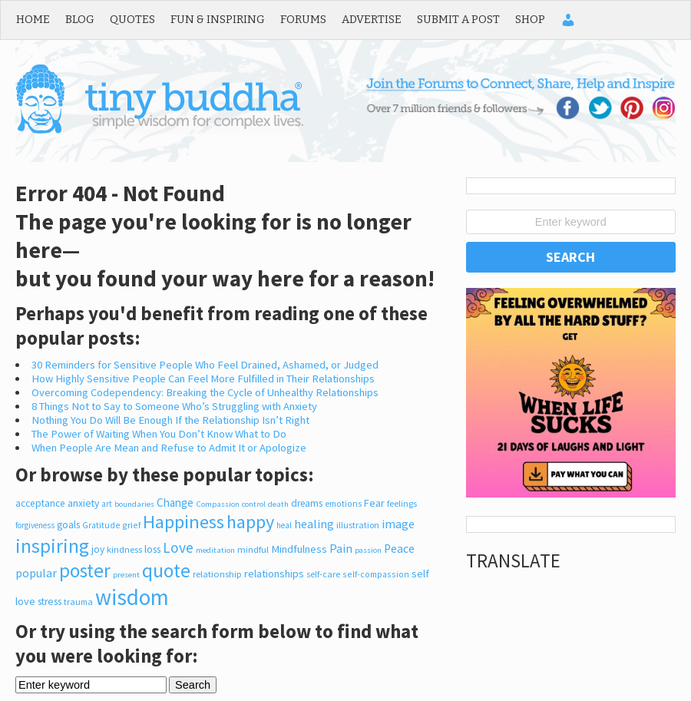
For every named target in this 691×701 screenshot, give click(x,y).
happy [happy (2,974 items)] (250, 522)
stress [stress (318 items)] (49, 601)
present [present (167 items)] (126, 574)
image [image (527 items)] (398, 523)
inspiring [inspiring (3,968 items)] (52, 546)
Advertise (372, 19)
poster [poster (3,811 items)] (85, 570)
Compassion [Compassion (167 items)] (218, 503)
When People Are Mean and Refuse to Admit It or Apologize (168, 448)
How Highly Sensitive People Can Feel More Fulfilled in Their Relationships (203, 378)
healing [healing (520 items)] (314, 523)
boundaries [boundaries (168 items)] (134, 503)
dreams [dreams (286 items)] (306, 503)
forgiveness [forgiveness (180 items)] (35, 525)
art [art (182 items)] (106, 503)
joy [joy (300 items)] (97, 549)
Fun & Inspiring (217, 19)
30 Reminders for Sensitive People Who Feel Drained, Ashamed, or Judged (205, 365)
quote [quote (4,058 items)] (166, 570)
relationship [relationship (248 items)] (217, 574)
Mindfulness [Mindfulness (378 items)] (299, 549)
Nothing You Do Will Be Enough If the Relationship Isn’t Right (170, 420)
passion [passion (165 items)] (368, 550)
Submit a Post (458, 19)
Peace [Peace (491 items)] (399, 548)
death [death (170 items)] (278, 503)
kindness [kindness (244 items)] (124, 549)
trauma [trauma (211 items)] (78, 601)
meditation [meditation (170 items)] (215, 549)
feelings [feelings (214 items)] (402, 503)
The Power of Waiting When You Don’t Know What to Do (158, 434)
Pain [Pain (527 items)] (340, 548)
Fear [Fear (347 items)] (374, 503)
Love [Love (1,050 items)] (178, 547)
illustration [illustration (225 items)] (357, 525)
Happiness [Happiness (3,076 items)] (183, 522)
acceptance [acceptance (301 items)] (40, 503)
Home (33, 19)
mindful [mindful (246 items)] (253, 549)
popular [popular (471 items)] (36, 573)
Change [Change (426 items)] (175, 502)
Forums (303, 19)
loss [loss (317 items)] (152, 549)
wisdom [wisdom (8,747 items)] (132, 597)
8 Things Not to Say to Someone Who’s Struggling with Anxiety (174, 406)
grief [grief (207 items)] (131, 525)
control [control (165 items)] (254, 504)
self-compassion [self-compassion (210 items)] (375, 574)
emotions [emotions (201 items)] (343, 503)
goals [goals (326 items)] (68, 524)
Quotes (132, 19)
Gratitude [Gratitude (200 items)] (101, 525)
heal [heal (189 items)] (284, 525)
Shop (530, 19)
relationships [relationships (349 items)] (274, 573)
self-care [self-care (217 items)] (323, 574)
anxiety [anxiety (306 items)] (83, 503)
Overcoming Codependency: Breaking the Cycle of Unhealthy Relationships (205, 392)
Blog (79, 19)
